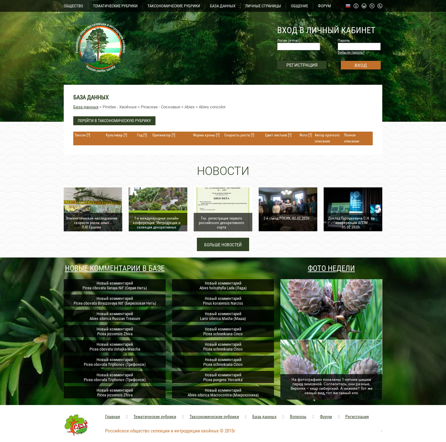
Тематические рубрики (154, 416)
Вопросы (298, 416)
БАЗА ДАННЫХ (222, 6)
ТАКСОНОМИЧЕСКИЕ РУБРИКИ (173, 6)
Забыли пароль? (351, 52)
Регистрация (357, 416)
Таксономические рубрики (214, 416)
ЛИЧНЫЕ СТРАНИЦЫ (263, 6)
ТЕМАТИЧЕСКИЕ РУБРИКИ (115, 6)
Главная (112, 416)
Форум (326, 416)
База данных (85, 107)
